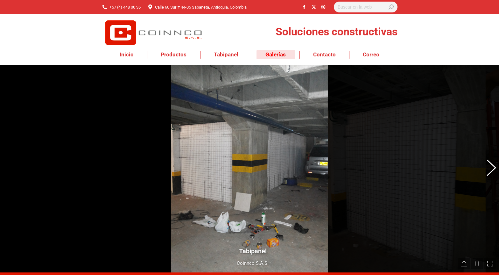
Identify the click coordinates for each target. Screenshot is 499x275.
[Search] (365, 7)
